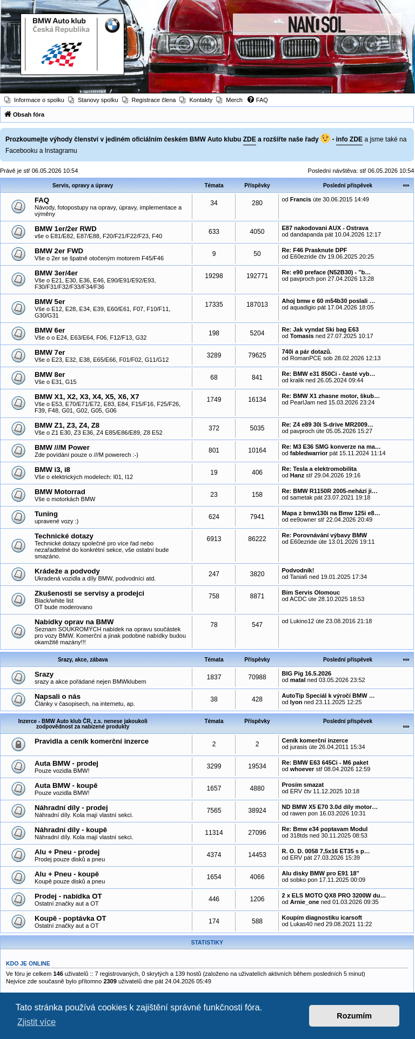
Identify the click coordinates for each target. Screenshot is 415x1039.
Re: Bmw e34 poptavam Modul (324, 829)
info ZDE (349, 139)
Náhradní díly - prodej (71, 808)
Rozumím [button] (354, 1015)
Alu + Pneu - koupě (67, 874)
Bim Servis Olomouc (311, 592)
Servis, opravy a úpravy (82, 185)
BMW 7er (50, 352)
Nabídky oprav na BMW (74, 622)
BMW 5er (50, 302)
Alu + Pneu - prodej (67, 852)
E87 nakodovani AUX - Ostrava (325, 228)
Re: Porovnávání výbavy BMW (324, 535)
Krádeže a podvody (67, 571)
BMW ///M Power (62, 447)
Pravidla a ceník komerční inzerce (92, 741)
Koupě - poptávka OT (70, 918)
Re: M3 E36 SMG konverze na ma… (331, 446)
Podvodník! (298, 570)
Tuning (46, 514)
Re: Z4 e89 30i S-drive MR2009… (327, 424)
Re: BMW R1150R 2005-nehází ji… (329, 491)
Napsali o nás (58, 696)
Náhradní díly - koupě (71, 830)
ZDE (249, 139)
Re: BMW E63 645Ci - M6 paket (325, 762)
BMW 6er (50, 330)
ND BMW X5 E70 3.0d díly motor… (330, 807)
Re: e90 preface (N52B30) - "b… (326, 272)
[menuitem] (34, 99)
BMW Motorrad (60, 492)
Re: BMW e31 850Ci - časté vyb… (328, 373)
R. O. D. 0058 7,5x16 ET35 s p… (326, 851)
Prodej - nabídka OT (68, 896)
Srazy (44, 674)
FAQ (42, 200)
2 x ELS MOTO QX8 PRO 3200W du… (334, 895)
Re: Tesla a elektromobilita (319, 468)
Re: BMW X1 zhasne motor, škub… (331, 396)
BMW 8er (50, 374)
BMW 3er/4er (56, 273)
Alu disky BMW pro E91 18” (320, 873)
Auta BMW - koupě (66, 785)
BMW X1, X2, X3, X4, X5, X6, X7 (87, 397)
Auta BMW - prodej (66, 763)
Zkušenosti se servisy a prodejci (89, 593)
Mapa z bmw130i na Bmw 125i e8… (331, 513)
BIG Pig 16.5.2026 (306, 673)
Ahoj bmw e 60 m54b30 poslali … (328, 301)
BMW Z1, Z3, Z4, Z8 (67, 425)
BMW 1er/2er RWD (66, 229)
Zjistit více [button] (36, 1022)
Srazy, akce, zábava (83, 660)
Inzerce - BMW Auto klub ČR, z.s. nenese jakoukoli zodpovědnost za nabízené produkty (83, 724)
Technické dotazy (64, 536)
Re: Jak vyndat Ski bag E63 (320, 329)
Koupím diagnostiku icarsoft (322, 917)
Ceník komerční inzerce (315, 740)
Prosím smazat (303, 784)
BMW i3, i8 (52, 469)
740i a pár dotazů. (306, 351)
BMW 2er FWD (59, 251)
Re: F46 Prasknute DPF (314, 250)
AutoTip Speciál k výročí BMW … (328, 695)
